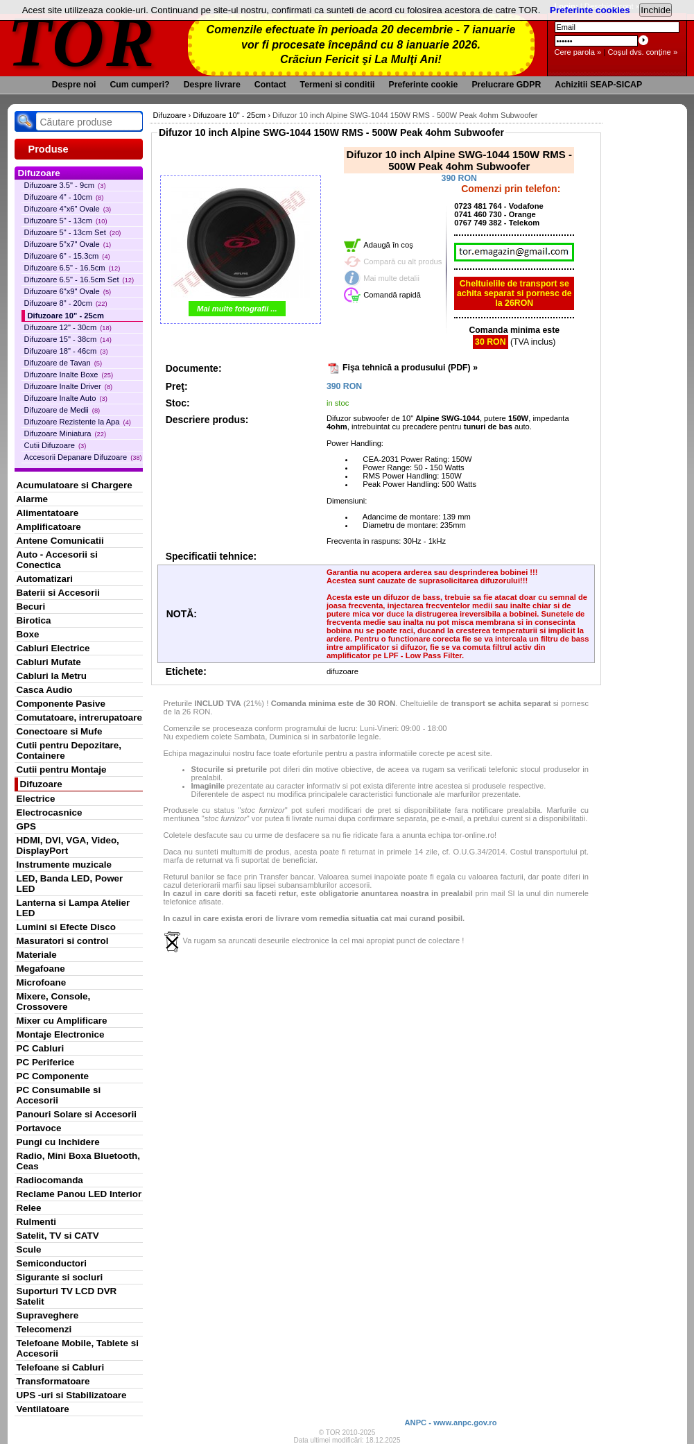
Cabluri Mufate (49, 662)
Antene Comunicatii (60, 540)
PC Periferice (46, 1062)
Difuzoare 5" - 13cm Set (72, 232)
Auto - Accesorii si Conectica (57, 559)
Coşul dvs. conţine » (642, 52)
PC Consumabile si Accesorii (59, 1095)
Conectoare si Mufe (60, 731)
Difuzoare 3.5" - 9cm (65, 185)
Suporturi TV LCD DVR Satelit (67, 1296)
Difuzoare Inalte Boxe (69, 374)
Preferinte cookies (590, 10)
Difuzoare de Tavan (63, 363)
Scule (29, 1249)
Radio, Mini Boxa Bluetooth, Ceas (78, 1161)
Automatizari (45, 579)
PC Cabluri (40, 1048)
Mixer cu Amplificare (62, 1020)
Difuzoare (41, 784)
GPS (26, 826)
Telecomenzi (44, 1329)
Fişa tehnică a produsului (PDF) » (410, 367)
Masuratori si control (63, 941)
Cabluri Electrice (53, 648)
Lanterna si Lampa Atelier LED (73, 907)
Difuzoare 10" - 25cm (66, 315)
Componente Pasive (61, 703)
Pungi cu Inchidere (58, 1142)
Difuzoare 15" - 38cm (68, 339)
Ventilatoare (43, 1409)
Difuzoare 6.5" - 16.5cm (72, 268)
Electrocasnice (50, 812)
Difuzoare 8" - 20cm (65, 303)
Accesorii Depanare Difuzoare (83, 457)
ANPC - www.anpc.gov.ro (450, 1422)
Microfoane (42, 982)
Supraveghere (48, 1315)
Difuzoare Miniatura (65, 433)
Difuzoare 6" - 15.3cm (67, 256)
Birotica (34, 620)
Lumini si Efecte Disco (66, 927)
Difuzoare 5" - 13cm (65, 220)
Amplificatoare (49, 527)
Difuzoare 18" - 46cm (66, 351)
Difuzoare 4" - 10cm (64, 197)
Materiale (37, 954)
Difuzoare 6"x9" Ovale (68, 291)
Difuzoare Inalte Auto (65, 398)
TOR (82, 41)
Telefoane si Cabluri (61, 1367)
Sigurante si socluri (60, 1277)
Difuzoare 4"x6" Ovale (68, 209)
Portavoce (39, 1128)
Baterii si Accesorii (59, 592)
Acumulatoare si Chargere (74, 485)
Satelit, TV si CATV (58, 1235)
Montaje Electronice (61, 1034)
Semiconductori (52, 1263)
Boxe (28, 634)
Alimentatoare (48, 513)
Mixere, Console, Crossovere (54, 1001)
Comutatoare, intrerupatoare (79, 717)
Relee (29, 1208)
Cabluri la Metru (52, 676)
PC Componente (53, 1076)
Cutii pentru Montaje (62, 769)
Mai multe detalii (391, 278)
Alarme (33, 499)
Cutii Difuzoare (55, 445)
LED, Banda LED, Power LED (70, 883)
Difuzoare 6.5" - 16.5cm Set (79, 279)
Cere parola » (578, 52)
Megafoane (41, 968)
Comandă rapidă (392, 295)
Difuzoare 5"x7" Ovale (68, 244)
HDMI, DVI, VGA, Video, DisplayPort (68, 845)
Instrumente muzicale (64, 864)
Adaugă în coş (388, 245)
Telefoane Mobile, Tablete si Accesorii (78, 1348)
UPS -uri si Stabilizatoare (72, 1395)
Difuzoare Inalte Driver (68, 386)
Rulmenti (36, 1222)
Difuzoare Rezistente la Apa (77, 422)
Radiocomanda (50, 1180)
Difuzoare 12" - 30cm (68, 327)
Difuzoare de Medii (62, 410)
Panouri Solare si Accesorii (77, 1114)
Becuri (31, 606)
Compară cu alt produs (402, 261)
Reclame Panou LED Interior (79, 1194)
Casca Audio (45, 690)
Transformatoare (53, 1381)
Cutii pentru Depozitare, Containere (69, 750)
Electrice (36, 798)
